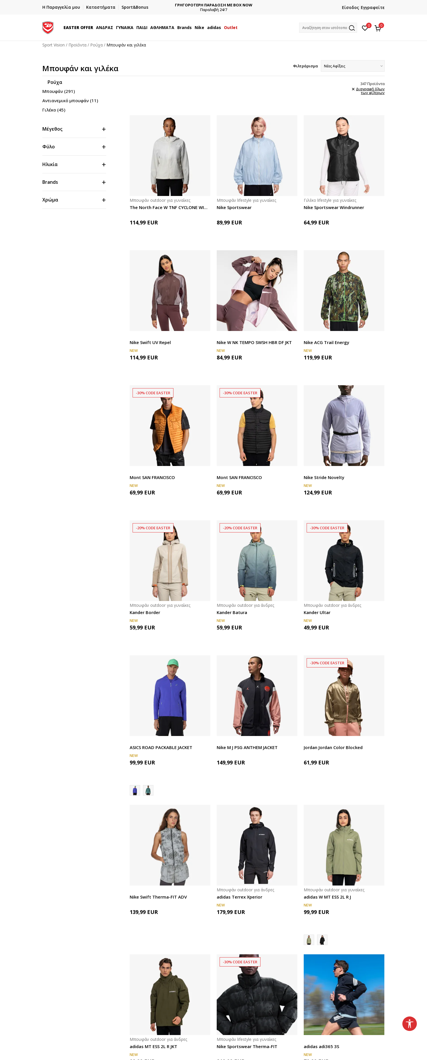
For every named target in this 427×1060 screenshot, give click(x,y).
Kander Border (145, 612)
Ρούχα (96, 45)
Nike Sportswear (234, 207)
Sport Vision (53, 45)
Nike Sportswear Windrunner (334, 207)
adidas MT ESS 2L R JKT (153, 1046)
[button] (328, 28)
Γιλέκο (53, 110)
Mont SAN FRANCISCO (152, 477)
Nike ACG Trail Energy (326, 342)
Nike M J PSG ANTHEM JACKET (247, 747)
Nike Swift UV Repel (150, 342)
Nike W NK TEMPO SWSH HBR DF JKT (254, 342)
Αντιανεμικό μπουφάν (70, 100)
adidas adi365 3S (321, 1046)
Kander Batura (232, 612)
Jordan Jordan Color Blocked (333, 747)
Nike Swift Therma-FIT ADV (158, 897)
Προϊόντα (77, 45)
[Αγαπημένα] (365, 27)
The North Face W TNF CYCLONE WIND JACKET (170, 207)
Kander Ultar (317, 612)
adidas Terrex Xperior (239, 897)
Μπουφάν (58, 91)
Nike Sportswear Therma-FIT (247, 1046)
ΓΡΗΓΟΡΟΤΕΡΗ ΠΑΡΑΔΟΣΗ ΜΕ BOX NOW (213, 5)
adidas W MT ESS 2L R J (327, 897)
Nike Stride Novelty (324, 477)
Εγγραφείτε (373, 7)
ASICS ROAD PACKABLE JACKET (161, 747)
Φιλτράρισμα (305, 66)
